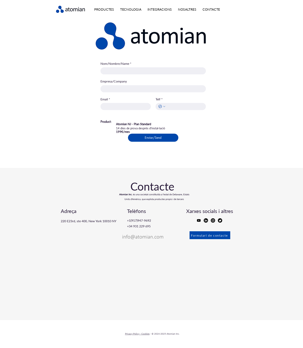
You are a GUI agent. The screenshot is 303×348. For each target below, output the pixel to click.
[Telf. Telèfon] (185, 106)
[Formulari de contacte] (210, 235)
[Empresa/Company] (152, 88)
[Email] (124, 106)
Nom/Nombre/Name (115, 63)
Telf (159, 99)
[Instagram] (213, 220)
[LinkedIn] (206, 220)
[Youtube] (199, 220)
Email (105, 99)
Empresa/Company (113, 81)
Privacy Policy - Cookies (137, 333)
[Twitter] (220, 220)
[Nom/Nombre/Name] (152, 70)
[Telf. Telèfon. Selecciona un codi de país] (162, 106)
